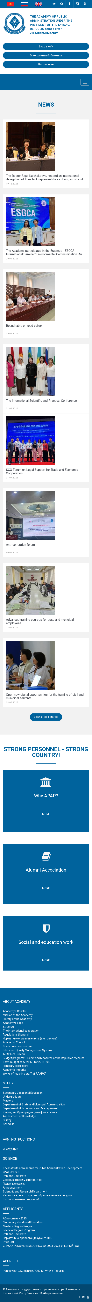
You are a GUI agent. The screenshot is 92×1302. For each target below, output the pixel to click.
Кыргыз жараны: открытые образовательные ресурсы (37, 1195)
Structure (9, 1026)
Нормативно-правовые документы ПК (27, 1238)
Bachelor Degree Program (19, 1230)
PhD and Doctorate (14, 1175)
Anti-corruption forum (20, 545)
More (46, 814)
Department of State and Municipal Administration (34, 1104)
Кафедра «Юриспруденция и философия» (30, 1112)
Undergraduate (12, 1096)
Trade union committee (17, 1046)
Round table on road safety (24, 326)
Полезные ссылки (14, 1183)
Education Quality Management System (27, 1050)
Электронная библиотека (46, 55)
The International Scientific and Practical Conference (41, 401)
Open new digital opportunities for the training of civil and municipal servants (45, 696)
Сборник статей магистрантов (22, 1179)
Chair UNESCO (11, 1172)
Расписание (46, 64)
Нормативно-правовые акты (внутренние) (30, 1038)
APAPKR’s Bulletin (14, 1054)
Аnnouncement (12, 1187)
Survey (7, 1120)
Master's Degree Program (18, 1226)
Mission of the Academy (18, 1015)
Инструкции (10, 1149)
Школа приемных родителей (21, 1199)
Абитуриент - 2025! (15, 1218)
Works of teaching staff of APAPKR (24, 1073)
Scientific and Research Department (25, 1191)
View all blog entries (46, 716)
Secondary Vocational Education (23, 1092)
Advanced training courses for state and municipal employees (40, 621)
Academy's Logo (13, 1022)
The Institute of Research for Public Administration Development (42, 1168)
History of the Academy (17, 1019)
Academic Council (14, 1042)
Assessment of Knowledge (19, 1116)
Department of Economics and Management (30, 1108)
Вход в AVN (46, 46)
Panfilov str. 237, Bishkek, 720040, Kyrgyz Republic (33, 1270)
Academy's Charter (14, 1011)
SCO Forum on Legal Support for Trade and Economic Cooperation (42, 471)
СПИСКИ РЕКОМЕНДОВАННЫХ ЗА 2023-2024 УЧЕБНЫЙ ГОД (41, 1245)
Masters (8, 1100)
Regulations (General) (16, 1034)
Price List (8, 1241)
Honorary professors (15, 1065)
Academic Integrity (14, 1069)
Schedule (8, 1124)
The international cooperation (21, 1030)
